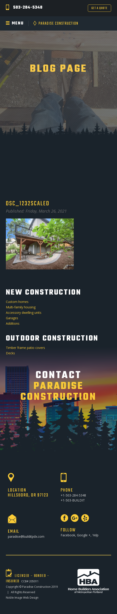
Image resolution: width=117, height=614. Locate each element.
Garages (12, 318)
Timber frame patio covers (25, 347)
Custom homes (17, 302)
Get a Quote (99, 8)
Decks (10, 353)
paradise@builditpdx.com (26, 536)
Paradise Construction (36, 587)
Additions (12, 323)
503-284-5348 (28, 7)
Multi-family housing (21, 307)
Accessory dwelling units (23, 312)
